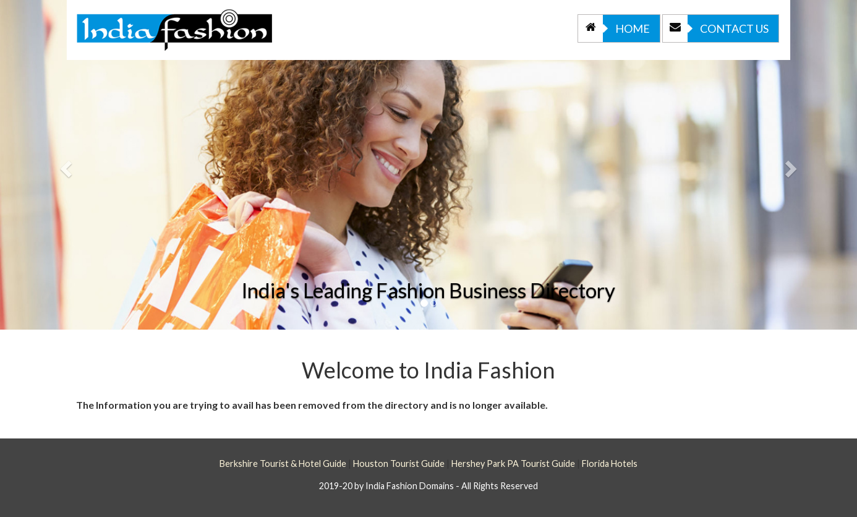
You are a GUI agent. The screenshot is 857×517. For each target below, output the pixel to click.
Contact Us (716, 28)
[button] (64, 165)
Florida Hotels (609, 463)
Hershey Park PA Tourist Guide (513, 463)
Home (614, 28)
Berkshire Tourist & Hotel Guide (283, 463)
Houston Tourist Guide (399, 463)
